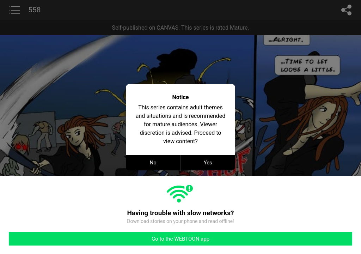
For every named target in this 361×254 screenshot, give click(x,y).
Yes (208, 162)
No (153, 162)
